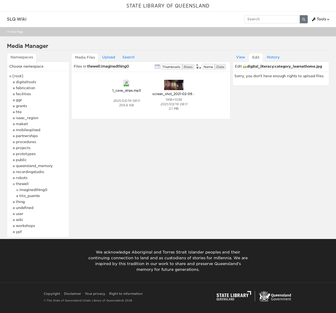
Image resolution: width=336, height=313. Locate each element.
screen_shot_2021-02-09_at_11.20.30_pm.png (188, 94)
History (273, 57)
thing (20, 202)
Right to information (125, 293)
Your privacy (95, 293)
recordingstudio (30, 172)
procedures (26, 142)
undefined (24, 208)
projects (23, 148)
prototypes (25, 154)
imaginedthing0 (33, 190)
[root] (17, 76)
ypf (19, 232)
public (21, 160)
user (19, 214)
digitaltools (26, 82)
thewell (22, 184)
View (240, 57)
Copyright (52, 293)
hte (19, 112)
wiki (19, 220)
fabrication (25, 88)
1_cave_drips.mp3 (126, 90)
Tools (319, 19)
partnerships (27, 136)
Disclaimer (72, 293)
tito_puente (29, 196)
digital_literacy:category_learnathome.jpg (284, 66)
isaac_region (27, 118)
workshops (25, 226)
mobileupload (28, 130)
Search (128, 57)
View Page (16, 31)
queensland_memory (34, 166)
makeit (22, 124)
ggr (19, 100)
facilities (23, 94)
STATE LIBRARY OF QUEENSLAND (168, 6)
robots (21, 178)
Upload (108, 57)
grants (21, 106)
